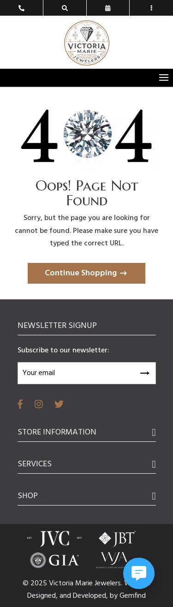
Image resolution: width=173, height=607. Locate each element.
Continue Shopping (81, 273)
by (114, 596)
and (66, 596)
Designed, (43, 596)
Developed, (91, 596)
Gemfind (132, 596)
